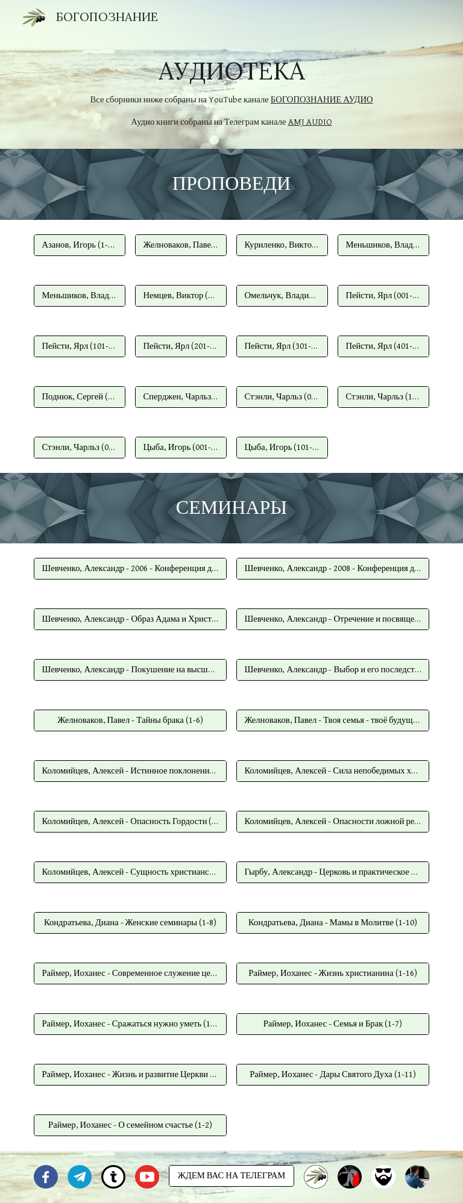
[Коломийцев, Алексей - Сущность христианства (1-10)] (129, 872)
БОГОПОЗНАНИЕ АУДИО (322, 100)
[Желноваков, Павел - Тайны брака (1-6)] (129, 720)
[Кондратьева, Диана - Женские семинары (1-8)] (129, 923)
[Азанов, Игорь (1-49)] (79, 244)
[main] (231, 91)
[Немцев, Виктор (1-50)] (180, 295)
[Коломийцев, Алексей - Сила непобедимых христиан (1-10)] (332, 771)
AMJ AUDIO (310, 122)
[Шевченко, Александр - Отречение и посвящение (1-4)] (332, 619)
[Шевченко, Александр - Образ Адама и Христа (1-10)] (129, 619)
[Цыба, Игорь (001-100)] (180, 447)
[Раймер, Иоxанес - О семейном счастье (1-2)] (129, 1125)
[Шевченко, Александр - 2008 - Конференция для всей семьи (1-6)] (332, 569)
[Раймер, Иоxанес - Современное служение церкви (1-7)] (129, 973)
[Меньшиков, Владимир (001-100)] (383, 244)
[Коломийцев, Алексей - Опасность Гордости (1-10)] (129, 822)
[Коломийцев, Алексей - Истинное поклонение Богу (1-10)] (129, 771)
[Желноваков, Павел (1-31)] (180, 244)
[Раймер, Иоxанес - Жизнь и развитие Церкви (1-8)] (129, 1075)
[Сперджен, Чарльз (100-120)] (180, 396)
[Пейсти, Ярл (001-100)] (383, 295)
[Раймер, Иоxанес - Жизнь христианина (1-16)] (332, 973)
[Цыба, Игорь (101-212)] (282, 447)
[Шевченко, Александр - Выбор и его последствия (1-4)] (332, 670)
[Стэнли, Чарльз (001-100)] (282, 396)
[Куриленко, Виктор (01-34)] (282, 244)
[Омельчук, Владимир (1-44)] (282, 295)
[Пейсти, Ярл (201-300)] (180, 346)
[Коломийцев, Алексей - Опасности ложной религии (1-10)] (332, 822)
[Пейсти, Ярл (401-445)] (383, 346)
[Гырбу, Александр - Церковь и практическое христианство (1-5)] (332, 872)
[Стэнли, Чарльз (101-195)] (383, 396)
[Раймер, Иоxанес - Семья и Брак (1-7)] (332, 1024)
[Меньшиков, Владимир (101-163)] (79, 295)
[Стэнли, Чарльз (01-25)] (79, 447)
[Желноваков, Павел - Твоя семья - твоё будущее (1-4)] (332, 720)
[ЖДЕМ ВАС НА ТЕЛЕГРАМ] (231, 1176)
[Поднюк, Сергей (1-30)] (79, 396)
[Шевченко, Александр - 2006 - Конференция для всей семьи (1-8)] (129, 569)
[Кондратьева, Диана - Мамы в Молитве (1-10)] (332, 923)
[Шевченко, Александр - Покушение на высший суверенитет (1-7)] (129, 670)
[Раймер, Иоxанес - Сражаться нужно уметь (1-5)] (129, 1024)
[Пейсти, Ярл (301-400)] (282, 346)
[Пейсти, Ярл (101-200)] (79, 346)
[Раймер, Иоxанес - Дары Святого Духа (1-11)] (332, 1075)
